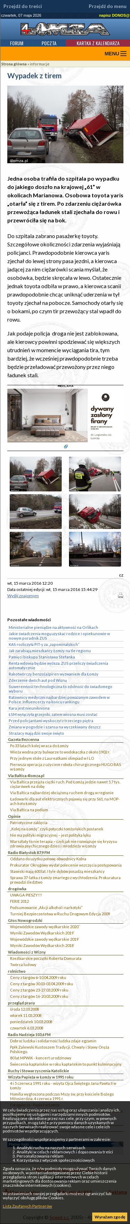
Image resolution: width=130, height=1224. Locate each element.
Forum (16, 43)
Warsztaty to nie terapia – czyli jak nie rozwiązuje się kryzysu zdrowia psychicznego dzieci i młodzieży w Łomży (63, 843)
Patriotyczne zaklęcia (28, 822)
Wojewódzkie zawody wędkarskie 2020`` (45, 926)
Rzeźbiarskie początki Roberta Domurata (45, 958)
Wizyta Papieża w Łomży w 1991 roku (40, 1077)
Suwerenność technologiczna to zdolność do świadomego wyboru (60, 688)
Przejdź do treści (22, 6)
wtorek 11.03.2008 (25, 1015)
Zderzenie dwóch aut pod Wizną (38, 680)
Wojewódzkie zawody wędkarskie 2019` (44, 939)
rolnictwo (17, 971)
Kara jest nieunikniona (29, 708)
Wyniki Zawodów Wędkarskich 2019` (42, 933)
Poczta (49, 43)
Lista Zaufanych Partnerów (27, 1206)
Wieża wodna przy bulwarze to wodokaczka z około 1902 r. (60, 752)
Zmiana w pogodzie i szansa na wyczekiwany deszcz (55, 727)
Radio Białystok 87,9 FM (29, 852)
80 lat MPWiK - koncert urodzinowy (40, 1058)
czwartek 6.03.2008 (26, 1028)
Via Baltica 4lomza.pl (26, 775)
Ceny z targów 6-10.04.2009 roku (38, 977)
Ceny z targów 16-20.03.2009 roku (39, 996)
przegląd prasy (21, 1003)
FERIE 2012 (19, 901)
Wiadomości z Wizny (27, 952)
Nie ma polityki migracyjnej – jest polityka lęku (50, 835)
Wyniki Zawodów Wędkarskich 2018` (42, 945)
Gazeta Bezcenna (23, 739)
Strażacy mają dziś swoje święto (36, 733)
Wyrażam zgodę (110, 1216)
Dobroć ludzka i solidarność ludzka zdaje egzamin (53, 1041)
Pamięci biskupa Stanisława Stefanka (42, 657)
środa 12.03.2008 (24, 1009)
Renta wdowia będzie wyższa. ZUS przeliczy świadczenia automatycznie (58, 665)
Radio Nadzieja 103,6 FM (29, 1034)
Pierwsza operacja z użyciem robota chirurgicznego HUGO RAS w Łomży (65, 766)
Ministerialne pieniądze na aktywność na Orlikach (53, 627)
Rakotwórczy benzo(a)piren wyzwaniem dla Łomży (53, 674)
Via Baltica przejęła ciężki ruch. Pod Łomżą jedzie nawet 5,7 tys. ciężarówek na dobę (65, 784)
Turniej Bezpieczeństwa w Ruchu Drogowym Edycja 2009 (60, 913)
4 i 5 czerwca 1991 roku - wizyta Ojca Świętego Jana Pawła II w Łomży (63, 1085)
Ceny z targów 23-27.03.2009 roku (39, 990)
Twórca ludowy (23, 964)
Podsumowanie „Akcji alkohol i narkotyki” (46, 907)
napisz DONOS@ (114, 15)
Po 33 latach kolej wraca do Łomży (39, 745)
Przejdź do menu (108, 6)
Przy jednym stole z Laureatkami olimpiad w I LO (52, 758)
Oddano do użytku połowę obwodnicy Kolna (48, 858)
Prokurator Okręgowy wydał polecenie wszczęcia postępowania (66, 865)
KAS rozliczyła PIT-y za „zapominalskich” (44, 644)
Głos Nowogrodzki (25, 920)
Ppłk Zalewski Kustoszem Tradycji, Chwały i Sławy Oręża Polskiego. (59, 1049)
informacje (40, 64)
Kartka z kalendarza (98, 43)
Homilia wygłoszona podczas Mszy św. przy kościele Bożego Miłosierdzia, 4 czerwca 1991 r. (62, 1096)
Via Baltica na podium (29, 809)
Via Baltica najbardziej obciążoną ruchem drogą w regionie (62, 792)
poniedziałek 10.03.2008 (31, 1021)
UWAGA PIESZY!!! (26, 895)
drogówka (17, 888)
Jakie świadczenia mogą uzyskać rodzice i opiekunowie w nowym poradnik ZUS (59, 635)
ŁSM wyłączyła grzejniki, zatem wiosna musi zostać (53, 714)
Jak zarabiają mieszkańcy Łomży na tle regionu (50, 650)
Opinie (14, 816)
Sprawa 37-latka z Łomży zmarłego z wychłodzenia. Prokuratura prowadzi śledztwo (65, 879)
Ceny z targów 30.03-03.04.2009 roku (41, 983)
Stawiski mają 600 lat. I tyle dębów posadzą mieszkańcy (57, 871)
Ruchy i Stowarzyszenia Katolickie (38, 1070)
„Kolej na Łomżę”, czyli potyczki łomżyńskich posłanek (56, 829)
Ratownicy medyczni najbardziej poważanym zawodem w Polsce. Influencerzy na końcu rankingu (59, 699)
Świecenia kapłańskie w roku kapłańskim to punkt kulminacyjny (66, 1064)
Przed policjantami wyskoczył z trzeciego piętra (51, 720)
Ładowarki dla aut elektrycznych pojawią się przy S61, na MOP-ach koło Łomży (65, 801)
